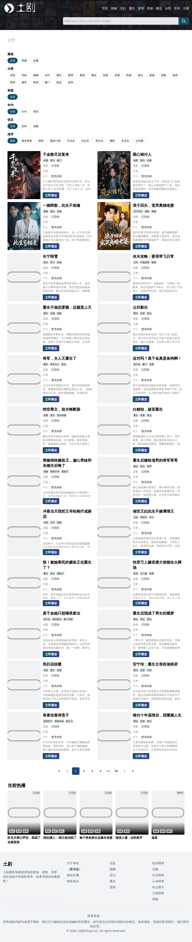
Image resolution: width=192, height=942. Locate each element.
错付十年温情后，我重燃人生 (157, 715)
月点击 (71, 140)
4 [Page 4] (100, 771)
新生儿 (69, 721)
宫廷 (105, 8)
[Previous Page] (67, 771)
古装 (46, 670)
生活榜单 (158, 875)
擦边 (159, 8)
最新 (12, 140)
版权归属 (73, 875)
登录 (177, 8)
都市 (24, 82)
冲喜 (46, 522)
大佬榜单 (158, 893)
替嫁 (46, 471)
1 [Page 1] (75, 771)
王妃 (136, 517)
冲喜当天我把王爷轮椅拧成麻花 (67, 514)
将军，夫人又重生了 (59, 358)
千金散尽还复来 (56, 154)
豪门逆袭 (68, 619)
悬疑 (150, 8)
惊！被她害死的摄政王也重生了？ (67, 565)
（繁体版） (74, 869)
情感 (128, 75)
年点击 (125, 140)
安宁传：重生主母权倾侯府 (155, 664)
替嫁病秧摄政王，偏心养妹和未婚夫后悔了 (67, 463)
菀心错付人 (142, 154)
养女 (142, 619)
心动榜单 (158, 881)
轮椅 (59, 522)
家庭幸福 (59, 721)
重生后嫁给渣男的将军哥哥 (155, 460)
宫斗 (52, 262)
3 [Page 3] (92, 771)
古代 (24, 111)
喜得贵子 (48, 721)
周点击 (99, 140)
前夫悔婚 (61, 415)
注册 (186, 8)
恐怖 (12, 82)
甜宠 (105, 75)
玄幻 (123, 8)
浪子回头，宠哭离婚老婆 (153, 205)
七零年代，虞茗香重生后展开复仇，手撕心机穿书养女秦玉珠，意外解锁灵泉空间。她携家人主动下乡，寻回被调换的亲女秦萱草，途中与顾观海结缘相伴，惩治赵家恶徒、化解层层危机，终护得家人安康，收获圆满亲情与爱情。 (156, 644)
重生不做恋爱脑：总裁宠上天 (67, 307)
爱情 (141, 8)
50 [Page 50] (116, 771)
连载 (35, 126)
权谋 (35, 82)
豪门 (47, 82)
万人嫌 (143, 573)
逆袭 (117, 75)
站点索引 (158, 887)
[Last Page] (132, 771)
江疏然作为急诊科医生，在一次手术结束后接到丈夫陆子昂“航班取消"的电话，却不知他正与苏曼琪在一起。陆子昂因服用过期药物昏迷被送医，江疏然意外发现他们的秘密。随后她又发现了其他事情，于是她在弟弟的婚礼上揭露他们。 (67, 236)
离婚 (46, 211)
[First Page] (59, 771)
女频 (35, 60)
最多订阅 (55, 140)
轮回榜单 (158, 863)
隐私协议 (73, 881)
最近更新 (27, 140)
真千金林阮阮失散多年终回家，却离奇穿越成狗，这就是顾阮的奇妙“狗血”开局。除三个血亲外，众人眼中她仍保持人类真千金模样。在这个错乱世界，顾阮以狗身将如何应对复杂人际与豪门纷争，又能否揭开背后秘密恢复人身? (157, 389)
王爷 (52, 522)
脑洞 (154, 262)
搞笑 (175, 75)
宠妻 (147, 211)
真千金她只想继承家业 (61, 613)
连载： (47, 165)
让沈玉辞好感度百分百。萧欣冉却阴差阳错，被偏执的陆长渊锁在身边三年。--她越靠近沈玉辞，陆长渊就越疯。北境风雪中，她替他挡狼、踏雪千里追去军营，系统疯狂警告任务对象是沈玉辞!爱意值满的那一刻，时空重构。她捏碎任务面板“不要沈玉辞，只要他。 (67, 389)
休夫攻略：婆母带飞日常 (153, 256)
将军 (149, 466)
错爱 (136, 160)
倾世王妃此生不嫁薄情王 (153, 511)
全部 (168, 8)
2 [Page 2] (84, 771)
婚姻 (114, 8)
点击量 (139, 140)
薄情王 (143, 517)
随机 (112, 140)
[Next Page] (124, 771)
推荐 (41, 140)
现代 (35, 111)
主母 (149, 670)
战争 (70, 82)
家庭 (152, 75)
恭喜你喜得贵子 (56, 715)
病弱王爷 (54, 471)
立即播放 (51, 195)
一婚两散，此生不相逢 (61, 205)
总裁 (52, 313)
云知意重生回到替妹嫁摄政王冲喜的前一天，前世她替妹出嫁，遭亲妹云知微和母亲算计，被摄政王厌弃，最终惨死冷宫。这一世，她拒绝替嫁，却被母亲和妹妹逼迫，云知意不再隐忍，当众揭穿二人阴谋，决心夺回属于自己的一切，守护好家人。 (66, 494)
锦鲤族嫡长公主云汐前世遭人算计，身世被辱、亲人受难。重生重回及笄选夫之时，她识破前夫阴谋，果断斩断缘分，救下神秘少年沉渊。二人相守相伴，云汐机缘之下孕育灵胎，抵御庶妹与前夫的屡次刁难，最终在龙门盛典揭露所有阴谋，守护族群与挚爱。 (156, 440)
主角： (47, 171)
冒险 (163, 75)
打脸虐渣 (144, 262)
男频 (24, 60)
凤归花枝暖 (52, 664)
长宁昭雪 (50, 256)
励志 (59, 82)
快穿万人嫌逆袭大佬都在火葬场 (157, 565)
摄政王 (65, 471)
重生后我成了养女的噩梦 (153, 613)
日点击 (85, 140)
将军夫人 (54, 364)
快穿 (136, 573)
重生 (132, 8)
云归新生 (140, 307)
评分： (47, 176)
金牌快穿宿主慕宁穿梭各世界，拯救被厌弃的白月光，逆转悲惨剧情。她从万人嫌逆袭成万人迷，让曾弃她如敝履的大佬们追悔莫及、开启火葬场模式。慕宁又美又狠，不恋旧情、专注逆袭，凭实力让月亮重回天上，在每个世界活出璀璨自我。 (156, 596)
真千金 (137, 364)
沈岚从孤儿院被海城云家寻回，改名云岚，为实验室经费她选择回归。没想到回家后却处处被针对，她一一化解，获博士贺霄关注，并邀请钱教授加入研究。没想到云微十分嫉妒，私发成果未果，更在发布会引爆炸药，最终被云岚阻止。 (66, 644)
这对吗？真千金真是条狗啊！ (157, 358)
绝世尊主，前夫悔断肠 (61, 409)
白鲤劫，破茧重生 (148, 409)
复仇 (140, 75)
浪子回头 (138, 211)
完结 (24, 126)
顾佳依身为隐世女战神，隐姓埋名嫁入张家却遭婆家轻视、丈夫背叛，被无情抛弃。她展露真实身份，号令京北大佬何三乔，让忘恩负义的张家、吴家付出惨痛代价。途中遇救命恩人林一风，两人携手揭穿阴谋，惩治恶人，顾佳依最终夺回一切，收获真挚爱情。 (66, 440)
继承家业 (57, 619)
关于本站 (73, 863)
